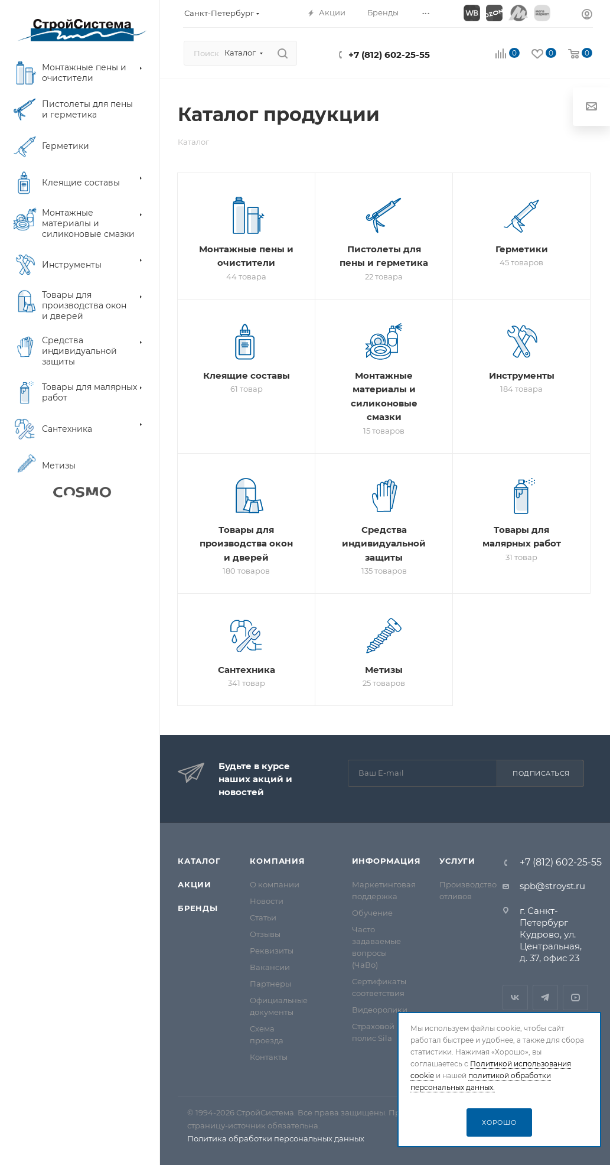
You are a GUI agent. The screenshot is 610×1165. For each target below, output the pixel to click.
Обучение (372, 912)
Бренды (198, 908)
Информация (386, 860)
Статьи (263, 917)
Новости (266, 901)
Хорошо (499, 1122)
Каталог (199, 860)
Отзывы (265, 934)
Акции (194, 884)
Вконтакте (515, 997)
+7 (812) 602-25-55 (389, 54)
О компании (274, 884)
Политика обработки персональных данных (275, 1138)
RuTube (575, 997)
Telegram (545, 997)
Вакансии (270, 967)
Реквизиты (271, 950)
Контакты (269, 1057)
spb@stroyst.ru (552, 885)
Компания (277, 860)
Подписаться (541, 773)
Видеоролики (379, 1009)
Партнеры (270, 983)
